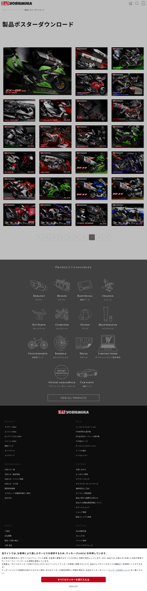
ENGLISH (73, 586)
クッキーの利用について (119, 570)
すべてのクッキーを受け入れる (73, 579)
